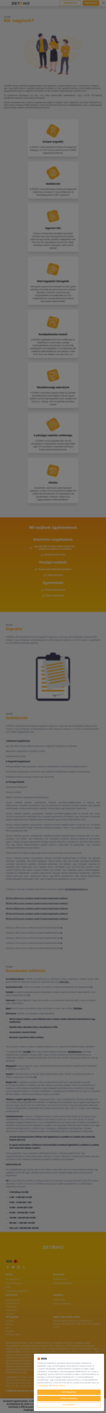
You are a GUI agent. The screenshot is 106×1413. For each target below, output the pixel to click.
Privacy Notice (59, 1385)
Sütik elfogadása (69, 1392)
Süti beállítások (69, 1405)
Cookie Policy (42, 1385)
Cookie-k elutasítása (68, 1398)
